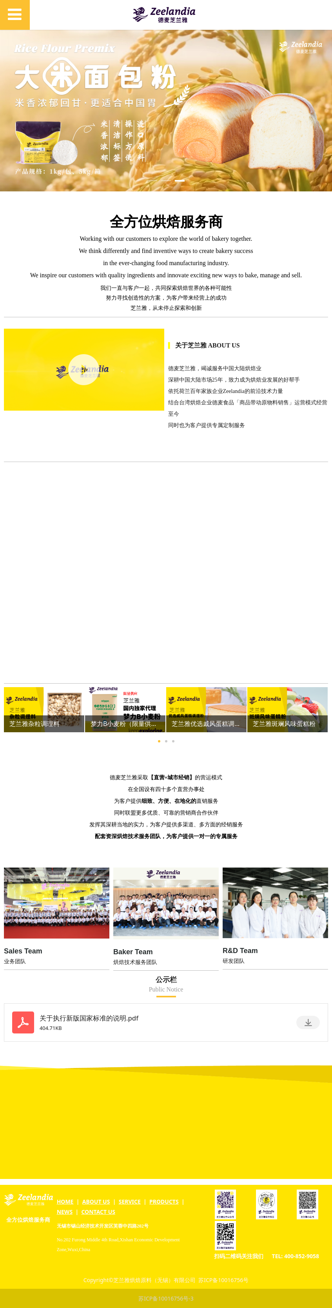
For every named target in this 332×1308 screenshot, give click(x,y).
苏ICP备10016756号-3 (166, 1298)
